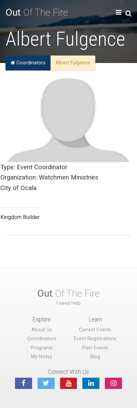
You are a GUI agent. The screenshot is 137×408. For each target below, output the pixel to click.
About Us (41, 330)
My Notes (41, 357)
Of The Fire (36, 12)
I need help (68, 303)
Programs (42, 348)
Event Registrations (95, 339)
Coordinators (28, 63)
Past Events (95, 348)
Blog (95, 357)
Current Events (95, 330)
